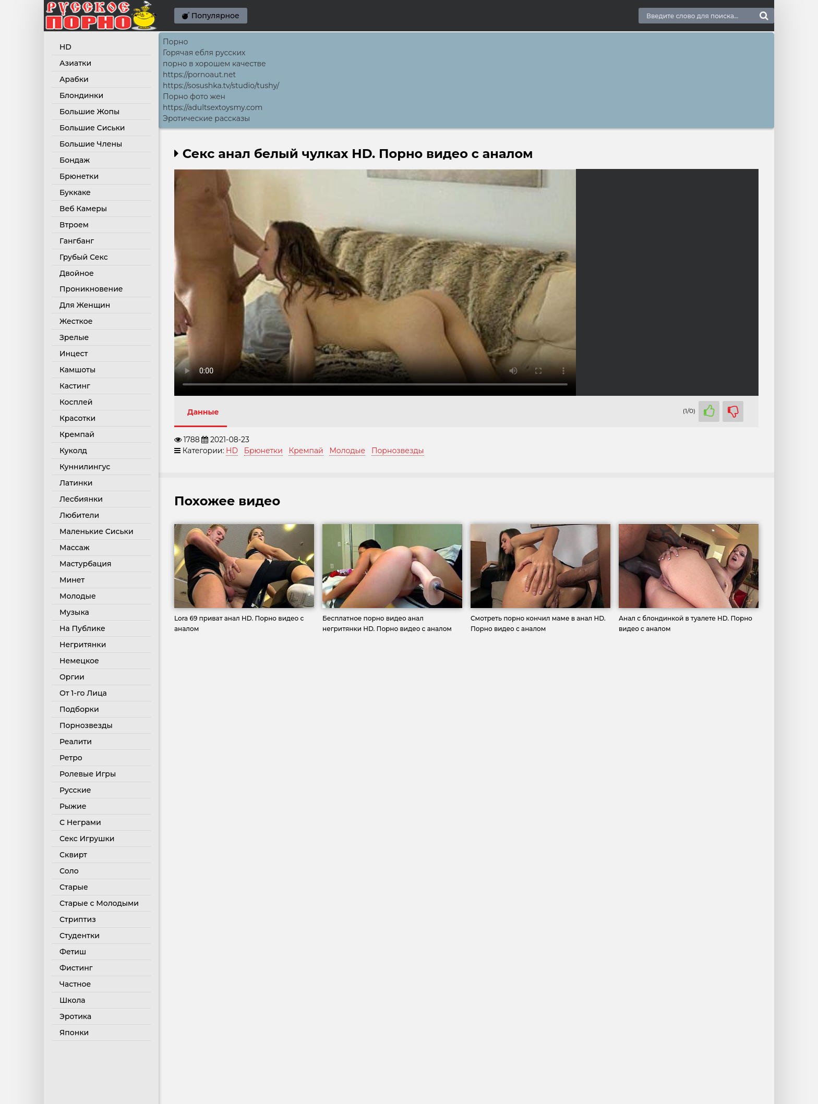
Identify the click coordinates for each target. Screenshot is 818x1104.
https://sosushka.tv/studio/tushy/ (221, 85)
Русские (75, 790)
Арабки (74, 79)
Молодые (77, 596)
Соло (69, 871)
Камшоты (77, 369)
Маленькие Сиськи (96, 531)
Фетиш (72, 951)
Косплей (75, 402)
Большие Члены (90, 144)
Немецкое (79, 660)
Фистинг (76, 968)
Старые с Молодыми (99, 903)
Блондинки (81, 95)
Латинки (76, 483)
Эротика (75, 1016)
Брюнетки (79, 176)
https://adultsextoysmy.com (212, 107)
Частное (75, 984)
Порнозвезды (86, 725)
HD (65, 47)
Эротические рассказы (206, 118)
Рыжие (72, 806)
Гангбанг (76, 241)
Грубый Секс (83, 257)
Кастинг (74, 386)
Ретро (70, 757)
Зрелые (74, 337)
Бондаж (74, 160)
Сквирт (73, 854)
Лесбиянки (81, 499)
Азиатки (75, 63)
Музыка (74, 612)
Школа (72, 1000)
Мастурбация (85, 563)
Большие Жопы (89, 111)
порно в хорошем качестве (214, 63)
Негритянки (82, 644)
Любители (79, 515)
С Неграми (80, 822)
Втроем (74, 224)
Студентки (79, 935)
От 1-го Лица (83, 693)
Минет (72, 580)
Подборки (79, 709)
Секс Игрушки (86, 838)
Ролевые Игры (87, 774)
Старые (73, 887)
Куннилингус (84, 466)
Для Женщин (84, 305)
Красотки (77, 418)
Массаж (74, 547)
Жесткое (76, 321)
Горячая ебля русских (204, 52)
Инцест (73, 353)
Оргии (72, 677)
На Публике (82, 628)
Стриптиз (77, 919)
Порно (175, 41)
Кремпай (76, 434)
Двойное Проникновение (91, 281)
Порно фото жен (194, 96)
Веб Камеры (83, 208)
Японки (74, 1032)
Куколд (73, 450)
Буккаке (75, 192)
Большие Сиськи (92, 127)
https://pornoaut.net (199, 74)
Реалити (75, 741)
